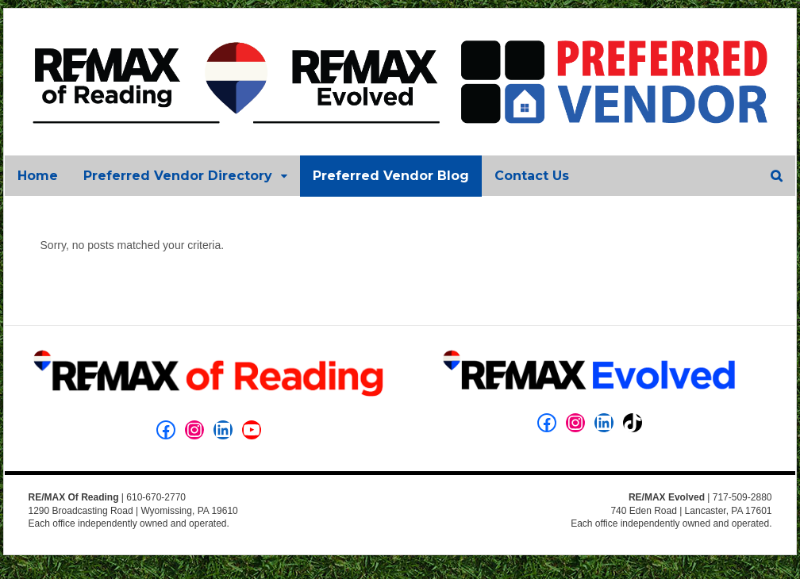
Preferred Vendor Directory (177, 175)
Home (37, 175)
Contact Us (531, 175)
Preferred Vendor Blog (390, 175)
